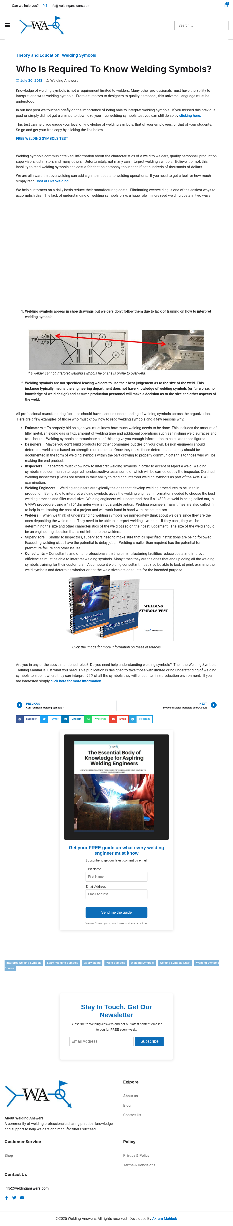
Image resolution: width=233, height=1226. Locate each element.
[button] (28, 719)
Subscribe (149, 1041)
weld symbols (115, 962)
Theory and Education (37, 55)
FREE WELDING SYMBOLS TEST (42, 138)
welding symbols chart (175, 962)
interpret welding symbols (23, 962)
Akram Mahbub (164, 1218)
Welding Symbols (79, 55)
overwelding (92, 962)
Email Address (96, 886)
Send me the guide (116, 912)
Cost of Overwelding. (52, 181)
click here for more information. (76, 681)
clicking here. (190, 115)
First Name (93, 869)
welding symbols (142, 962)
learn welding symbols (62, 962)
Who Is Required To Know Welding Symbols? (114, 68)
